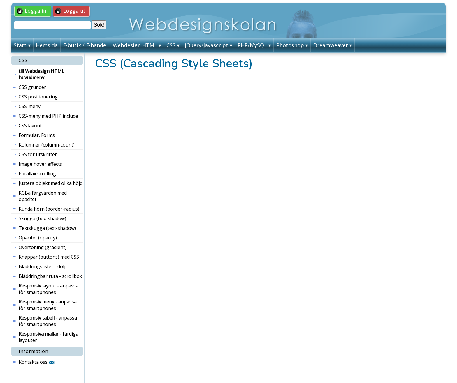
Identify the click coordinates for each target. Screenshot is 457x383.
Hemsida (47, 45)
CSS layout (30, 125)
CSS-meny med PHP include (48, 116)
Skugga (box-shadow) (42, 218)
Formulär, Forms (37, 135)
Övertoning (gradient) (42, 247)
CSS (170, 45)
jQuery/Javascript (206, 45)
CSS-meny (30, 106)
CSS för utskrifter (38, 154)
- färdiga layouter (48, 337)
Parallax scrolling (37, 173)
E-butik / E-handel (85, 45)
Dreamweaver (330, 45)
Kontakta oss (37, 362)
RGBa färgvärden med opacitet (43, 196)
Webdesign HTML (135, 45)
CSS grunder (32, 87)
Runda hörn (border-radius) (49, 209)
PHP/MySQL (252, 45)
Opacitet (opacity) (38, 237)
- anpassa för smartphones (48, 289)
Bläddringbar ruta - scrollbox (50, 276)
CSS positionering (38, 96)
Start (20, 45)
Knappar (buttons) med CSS (49, 257)
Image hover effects (40, 164)
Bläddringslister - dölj (42, 266)
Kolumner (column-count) (47, 145)
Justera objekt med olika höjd (50, 183)
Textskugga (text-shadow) (47, 228)
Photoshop (290, 45)
